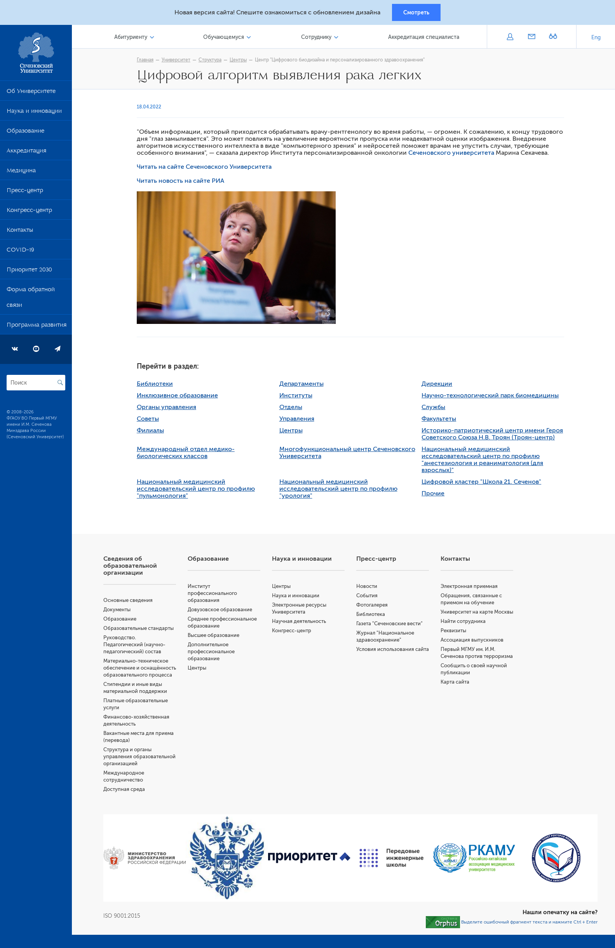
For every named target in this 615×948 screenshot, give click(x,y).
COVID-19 (20, 252)
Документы (120, 611)
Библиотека (372, 615)
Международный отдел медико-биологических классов (188, 454)
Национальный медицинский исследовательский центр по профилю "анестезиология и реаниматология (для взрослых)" (484, 461)
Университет (178, 61)
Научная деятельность (301, 622)
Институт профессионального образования (215, 594)
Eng (596, 39)
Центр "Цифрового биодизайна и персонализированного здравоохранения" (342, 61)
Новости (368, 587)
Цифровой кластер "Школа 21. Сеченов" (483, 482)
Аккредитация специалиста (424, 38)
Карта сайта (456, 697)
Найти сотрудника (464, 629)
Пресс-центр (25, 192)
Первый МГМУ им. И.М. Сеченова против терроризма (469, 664)
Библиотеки (157, 384)
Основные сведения (131, 601)
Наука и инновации (34, 113)
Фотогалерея (374, 606)
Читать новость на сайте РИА (182, 181)
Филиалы (152, 431)
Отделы (292, 408)
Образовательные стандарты (142, 629)
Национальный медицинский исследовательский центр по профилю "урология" (340, 489)
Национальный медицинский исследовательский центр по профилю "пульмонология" (198, 489)
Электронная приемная (470, 587)
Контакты (20, 232)
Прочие (434, 494)
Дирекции (438, 384)
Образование (25, 133)
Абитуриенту (133, 38)
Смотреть (416, 13)
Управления (298, 419)
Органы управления (168, 408)
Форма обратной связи (31, 300)
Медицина (21, 173)
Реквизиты (454, 639)
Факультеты (440, 419)
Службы (435, 408)
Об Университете (31, 93)
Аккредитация (26, 153)
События (369, 597)
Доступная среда (127, 804)
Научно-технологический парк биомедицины (492, 396)
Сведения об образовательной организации (133, 566)
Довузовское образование (223, 611)
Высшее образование (216, 636)
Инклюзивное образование (179, 396)
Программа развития (36, 327)
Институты (297, 396)
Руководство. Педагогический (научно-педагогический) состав (138, 646)
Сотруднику (317, 38)
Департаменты (303, 384)
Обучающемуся (226, 38)
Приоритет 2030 (29, 272)
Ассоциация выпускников (473, 648)
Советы (150, 419)
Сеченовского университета (453, 153)
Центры (240, 61)
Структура (211, 61)
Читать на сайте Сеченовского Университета (206, 167)
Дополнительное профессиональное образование (214, 653)
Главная (147, 61)
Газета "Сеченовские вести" (391, 625)
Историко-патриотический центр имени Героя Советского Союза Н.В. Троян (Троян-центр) (494, 435)
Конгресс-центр (29, 212)
